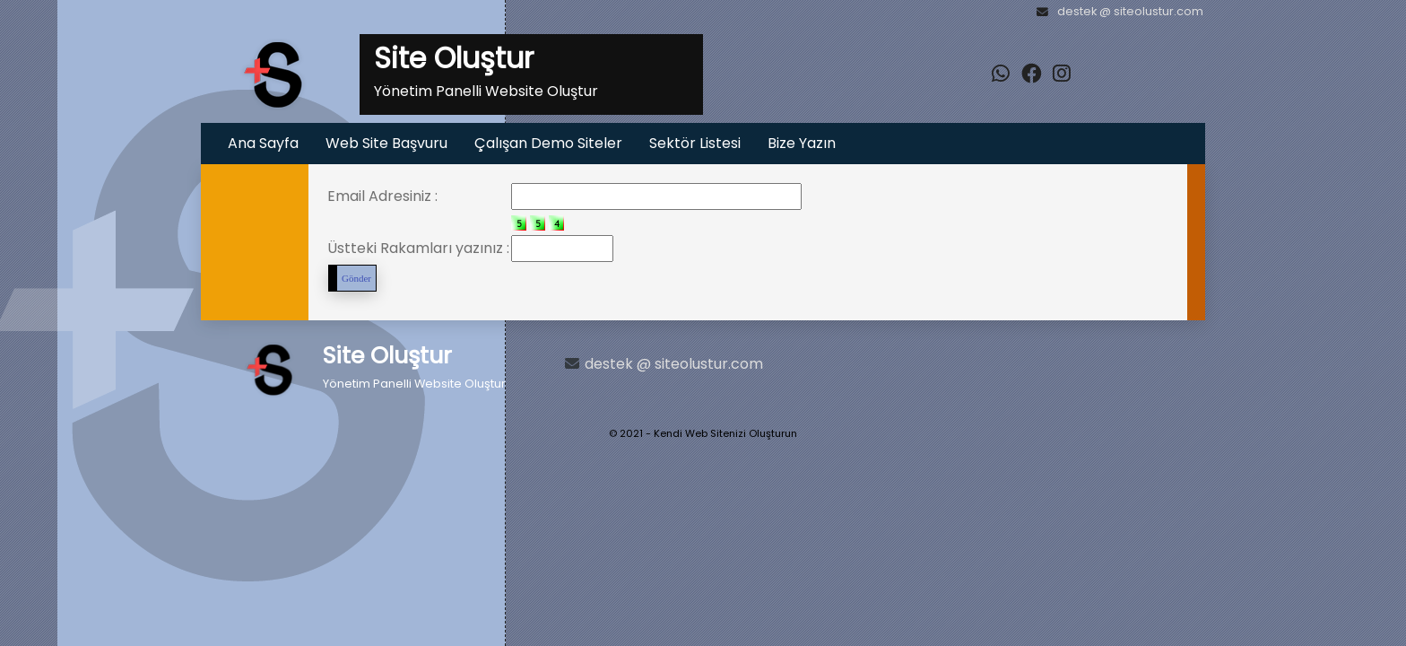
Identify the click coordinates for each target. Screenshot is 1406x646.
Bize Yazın (802, 143)
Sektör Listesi (695, 143)
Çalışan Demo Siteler (548, 143)
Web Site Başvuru (386, 143)
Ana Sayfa (263, 143)
